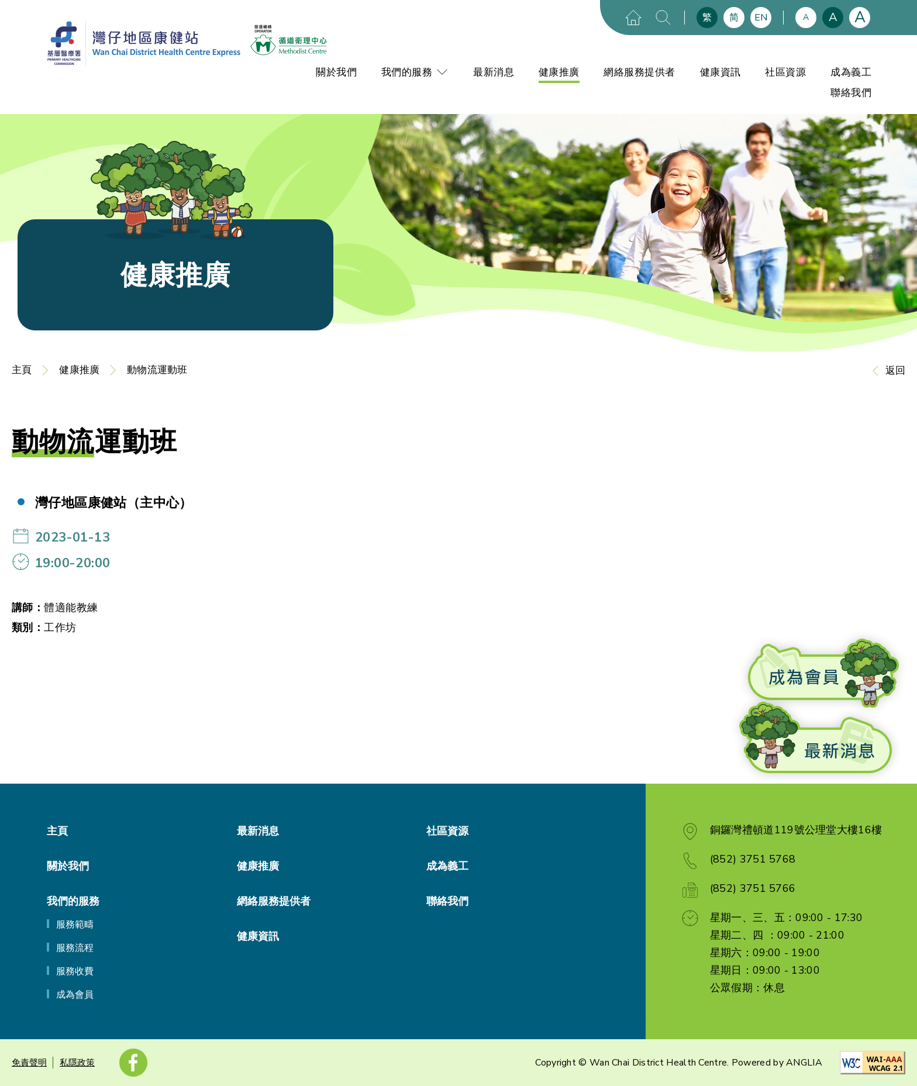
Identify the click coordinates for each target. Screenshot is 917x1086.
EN (760, 17)
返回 (895, 370)
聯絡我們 (850, 92)
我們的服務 (415, 72)
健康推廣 (559, 72)
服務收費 (75, 971)
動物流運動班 (157, 370)
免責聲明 (29, 1062)
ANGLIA (804, 1062)
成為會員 (75, 994)
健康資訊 (720, 72)
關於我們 (336, 72)
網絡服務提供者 (639, 72)
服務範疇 (75, 924)
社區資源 (785, 72)
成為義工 (850, 72)
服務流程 (75, 948)
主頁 (22, 370)
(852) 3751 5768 (753, 859)
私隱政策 (77, 1062)
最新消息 (493, 72)
